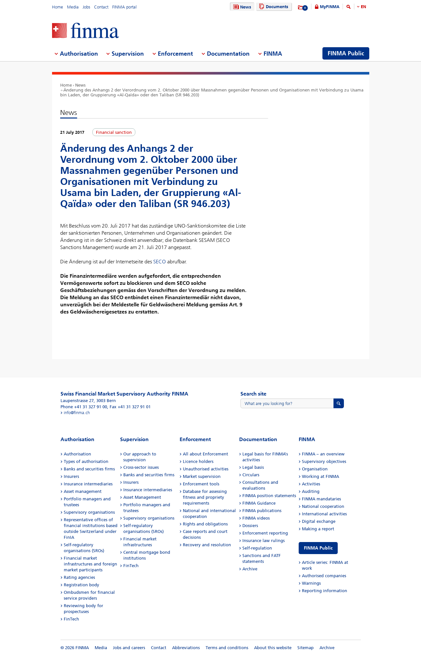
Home (57, 7)
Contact (101, 7)
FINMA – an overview (323, 454)
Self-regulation (257, 548)
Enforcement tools (201, 483)
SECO (159, 261)
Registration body (81, 584)
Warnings (311, 583)
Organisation (315, 469)
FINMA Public (318, 548)
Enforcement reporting (265, 533)
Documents (272, 6)
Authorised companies (324, 575)
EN (363, 6)
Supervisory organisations (89, 512)
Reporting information (324, 590)
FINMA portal (124, 7)
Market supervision (202, 476)
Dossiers (250, 525)
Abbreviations (186, 647)
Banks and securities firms (89, 469)
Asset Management (142, 497)
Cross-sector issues (141, 467)
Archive (249, 568)
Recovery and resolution (207, 544)
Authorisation (77, 454)
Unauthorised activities (205, 469)
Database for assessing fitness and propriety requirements (205, 497)
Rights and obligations (205, 524)
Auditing (310, 491)
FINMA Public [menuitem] (346, 53)
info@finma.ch (77, 412)
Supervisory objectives (324, 461)
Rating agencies (79, 577)
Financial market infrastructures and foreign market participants (90, 564)
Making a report (318, 528)
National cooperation (323, 506)
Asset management (83, 491)
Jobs (86, 7)
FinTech (71, 619)
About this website (273, 647)
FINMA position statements (269, 495)
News (241, 7)
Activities (311, 483)
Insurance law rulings (263, 540)
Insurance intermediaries (88, 483)
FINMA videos (256, 518)
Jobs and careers (129, 647)
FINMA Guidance (259, 503)
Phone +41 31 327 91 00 (84, 406)
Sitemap (305, 647)
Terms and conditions (227, 647)
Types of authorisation (86, 461)
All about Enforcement (205, 454)
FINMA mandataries (321, 498)
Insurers (71, 476)
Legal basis (253, 467)
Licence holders (198, 461)
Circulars (250, 474)
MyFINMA (329, 6)
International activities (324, 513)
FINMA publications (261, 510)
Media (73, 7)
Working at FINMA (320, 476)
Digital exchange (318, 521)
